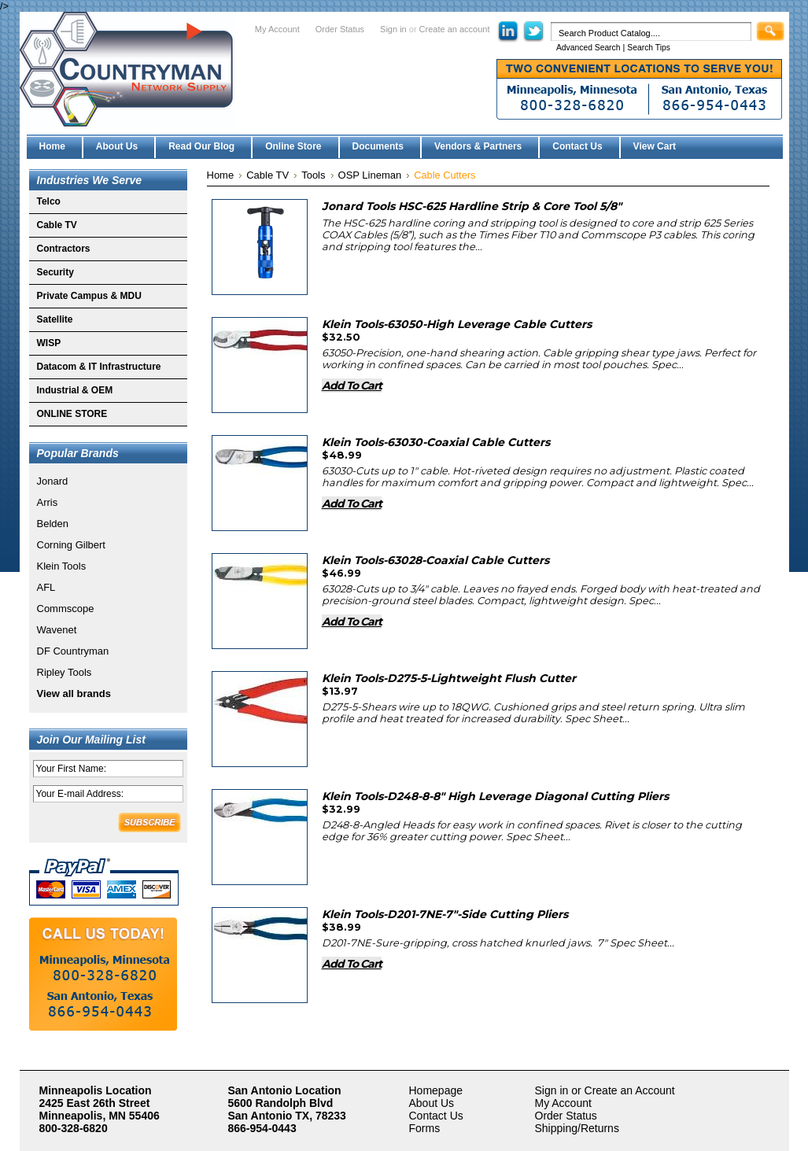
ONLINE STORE (72, 413)
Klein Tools (62, 566)
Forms (425, 1128)
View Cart (654, 146)
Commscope (65, 608)
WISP (49, 343)
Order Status (339, 29)
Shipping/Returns (577, 1128)
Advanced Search (588, 47)
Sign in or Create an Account (605, 1090)
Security (55, 272)
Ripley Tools (64, 672)
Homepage (436, 1090)
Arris (47, 502)
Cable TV (57, 225)
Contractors (63, 248)
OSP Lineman (370, 175)
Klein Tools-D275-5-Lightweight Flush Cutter (449, 678)
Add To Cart (352, 385)
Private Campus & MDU (89, 295)
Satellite (55, 319)
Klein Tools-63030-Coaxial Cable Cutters (436, 442)
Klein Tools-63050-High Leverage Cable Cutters (457, 324)
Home (220, 175)
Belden (52, 523)
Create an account (454, 29)
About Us (432, 1103)
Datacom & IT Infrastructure (99, 366)
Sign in (393, 29)
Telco (49, 201)
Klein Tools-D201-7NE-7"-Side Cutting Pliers (445, 914)
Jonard (52, 481)
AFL (46, 587)
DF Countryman (73, 651)
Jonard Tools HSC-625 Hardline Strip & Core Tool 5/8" (472, 206)
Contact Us (436, 1115)
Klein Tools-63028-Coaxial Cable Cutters (435, 560)
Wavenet (57, 630)
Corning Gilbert (71, 545)
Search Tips (648, 47)
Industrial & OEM (75, 390)
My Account (277, 29)
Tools (313, 175)
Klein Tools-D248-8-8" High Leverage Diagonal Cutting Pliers (495, 796)
